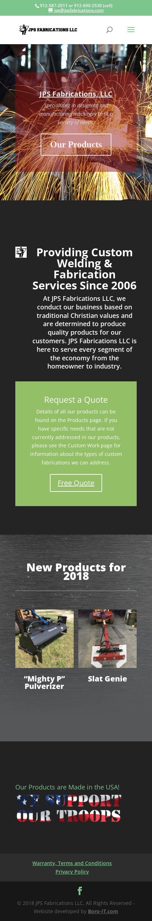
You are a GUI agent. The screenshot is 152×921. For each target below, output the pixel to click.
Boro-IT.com (103, 911)
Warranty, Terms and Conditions (72, 863)
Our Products (76, 149)
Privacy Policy (72, 871)
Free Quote (76, 483)
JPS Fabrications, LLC (76, 99)
